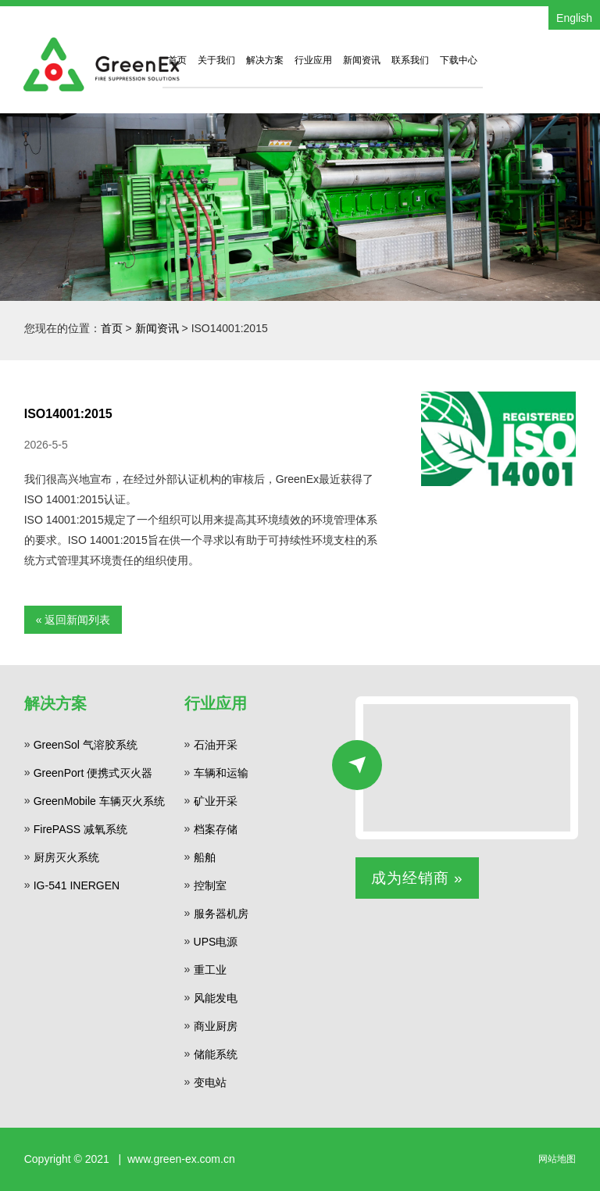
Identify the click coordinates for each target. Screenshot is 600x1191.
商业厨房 (216, 1026)
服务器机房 (221, 913)
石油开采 (216, 745)
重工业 (210, 970)
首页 (177, 60)
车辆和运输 (221, 773)
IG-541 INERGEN (77, 885)
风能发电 (216, 998)
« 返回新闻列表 (73, 619)
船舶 (205, 857)
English (574, 18)
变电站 (210, 1082)
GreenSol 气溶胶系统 (86, 745)
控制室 (210, 885)
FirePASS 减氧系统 (80, 829)
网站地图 (557, 1158)
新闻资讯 (361, 60)
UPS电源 (216, 941)
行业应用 (313, 60)
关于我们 (216, 60)
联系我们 (410, 60)
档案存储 (216, 829)
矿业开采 (216, 801)
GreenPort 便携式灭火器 (93, 773)
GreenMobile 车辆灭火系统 (99, 801)
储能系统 (216, 1054)
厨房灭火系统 (66, 857)
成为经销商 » (417, 878)
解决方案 (265, 60)
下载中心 (458, 60)
